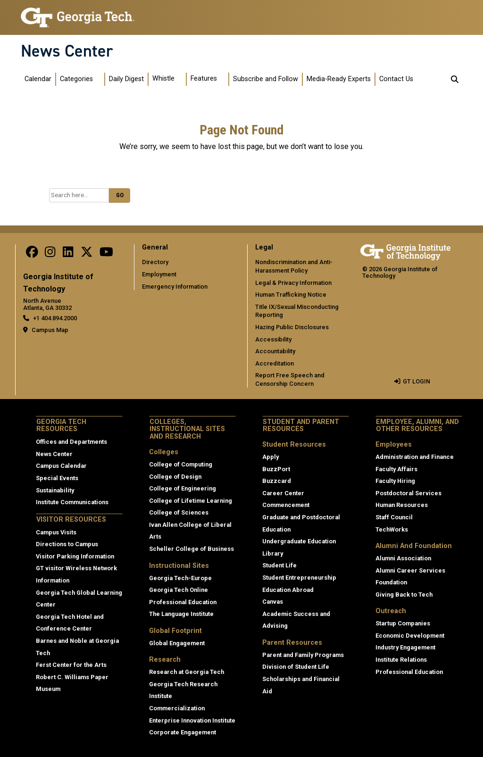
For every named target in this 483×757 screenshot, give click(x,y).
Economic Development (409, 635)
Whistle (163, 79)
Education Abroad (288, 589)
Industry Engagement (405, 647)
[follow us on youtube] (106, 254)
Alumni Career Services (410, 570)
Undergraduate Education (299, 541)
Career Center (283, 493)
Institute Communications (72, 502)
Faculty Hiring (395, 480)
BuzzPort (276, 469)
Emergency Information (175, 286)
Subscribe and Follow (265, 79)
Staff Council (394, 517)
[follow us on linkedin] (68, 254)
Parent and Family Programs (303, 654)
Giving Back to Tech (404, 594)
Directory (155, 262)
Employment (159, 274)
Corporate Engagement (182, 732)
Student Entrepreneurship (299, 577)
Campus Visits (56, 532)
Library (272, 553)
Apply (270, 456)
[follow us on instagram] (50, 254)
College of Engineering (182, 488)
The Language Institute (181, 613)
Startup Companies (402, 623)
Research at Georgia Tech (186, 671)
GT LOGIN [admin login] (416, 381)
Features (204, 79)
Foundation (391, 582)
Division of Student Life (295, 666)
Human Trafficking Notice (290, 294)
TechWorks (391, 529)
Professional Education (183, 602)
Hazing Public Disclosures (292, 327)
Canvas (272, 601)
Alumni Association (403, 558)
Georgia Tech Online (178, 589)
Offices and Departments (71, 441)
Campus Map (50, 329)
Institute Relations (401, 659)
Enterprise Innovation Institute (192, 720)
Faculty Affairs (396, 469)
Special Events (57, 478)
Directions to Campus (67, 544)
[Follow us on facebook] (32, 254)
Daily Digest (126, 79)
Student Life (279, 565)
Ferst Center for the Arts (71, 664)
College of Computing (180, 464)
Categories (76, 79)
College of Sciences (178, 512)
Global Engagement (177, 643)
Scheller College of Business (191, 548)
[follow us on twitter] (87, 254)
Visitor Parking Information (75, 556)
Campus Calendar (61, 465)
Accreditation (274, 363)
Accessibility (273, 339)
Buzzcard (276, 480)
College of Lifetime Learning (190, 500)
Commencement (285, 504)
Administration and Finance (414, 456)
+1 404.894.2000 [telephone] (55, 318)
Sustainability (55, 490)
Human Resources (401, 504)
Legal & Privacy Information (293, 282)
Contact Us (396, 79)
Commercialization (177, 708)
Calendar (38, 79)
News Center (67, 50)
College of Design (175, 476)
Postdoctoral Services (408, 493)
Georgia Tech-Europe (180, 578)
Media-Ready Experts (339, 79)
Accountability (275, 351)
